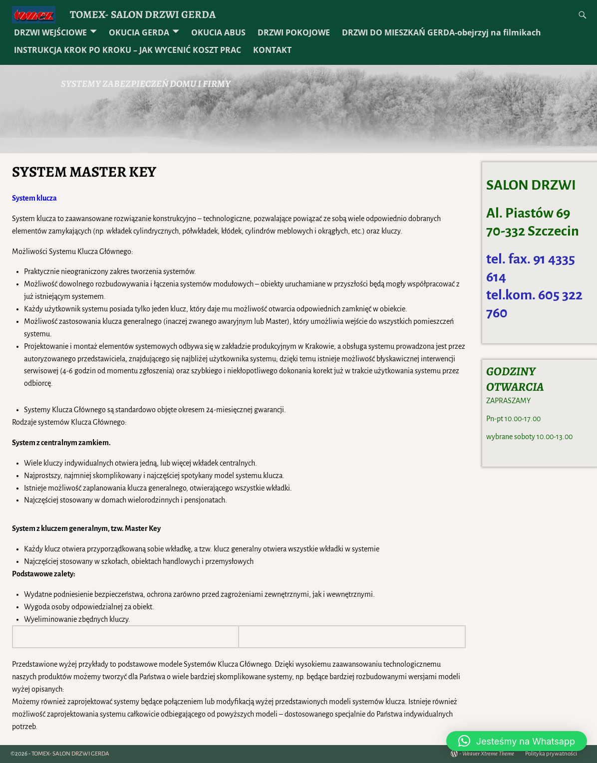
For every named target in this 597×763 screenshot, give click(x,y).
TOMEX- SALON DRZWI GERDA (143, 14)
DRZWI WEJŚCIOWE (50, 32)
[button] (516, 741)
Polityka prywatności (551, 754)
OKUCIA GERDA (139, 32)
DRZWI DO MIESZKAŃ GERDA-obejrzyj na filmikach (441, 32)
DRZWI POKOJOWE (294, 32)
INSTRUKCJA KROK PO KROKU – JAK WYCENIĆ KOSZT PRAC (127, 49)
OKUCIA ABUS (218, 32)
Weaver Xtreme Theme (488, 754)
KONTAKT (272, 49)
